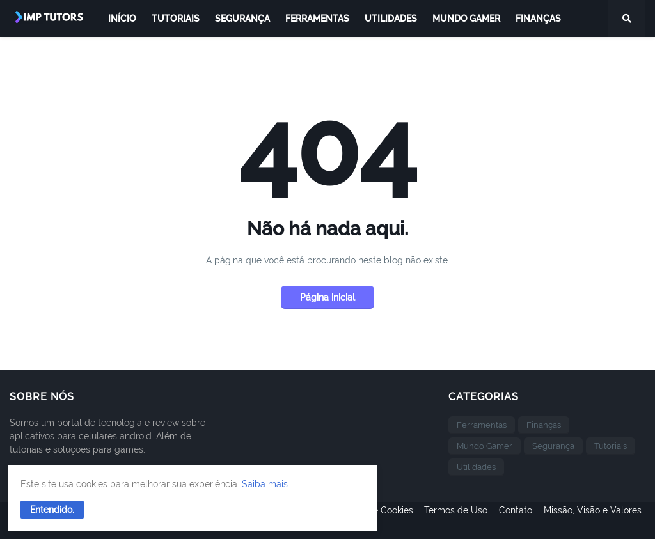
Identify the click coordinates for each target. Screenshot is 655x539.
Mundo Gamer (484, 446)
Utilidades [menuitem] (391, 18)
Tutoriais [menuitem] (176, 18)
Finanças (543, 425)
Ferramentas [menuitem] (317, 18)
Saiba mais (101, 479)
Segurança (553, 446)
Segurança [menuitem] (242, 18)
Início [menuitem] (122, 18)
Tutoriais (610, 446)
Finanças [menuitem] (538, 18)
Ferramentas (482, 425)
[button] (57, 504)
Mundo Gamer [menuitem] (466, 18)
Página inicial (327, 297)
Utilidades (476, 467)
